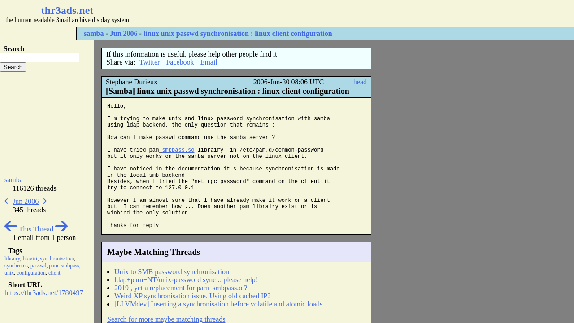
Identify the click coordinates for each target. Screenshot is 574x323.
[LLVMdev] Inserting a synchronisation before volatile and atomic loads (218, 304)
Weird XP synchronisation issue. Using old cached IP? (192, 296)
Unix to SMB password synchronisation (171, 271)
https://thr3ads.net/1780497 (43, 293)
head (360, 82)
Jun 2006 (124, 33)
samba (94, 33)
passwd (38, 265)
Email (208, 62)
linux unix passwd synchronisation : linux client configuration (238, 33)
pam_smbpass (64, 265)
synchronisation (57, 258)
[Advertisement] (267, 13)
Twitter (149, 62)
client (54, 273)
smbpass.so (178, 150)
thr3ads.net (67, 10)
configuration (31, 273)
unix (9, 273)
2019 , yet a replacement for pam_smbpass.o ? (180, 288)
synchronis (16, 265)
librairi (30, 258)
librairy (12, 258)
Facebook (180, 62)
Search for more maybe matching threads (166, 319)
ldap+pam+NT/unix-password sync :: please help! (186, 280)
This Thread (36, 229)
